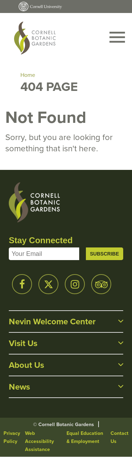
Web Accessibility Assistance (39, 441)
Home (27, 75)
